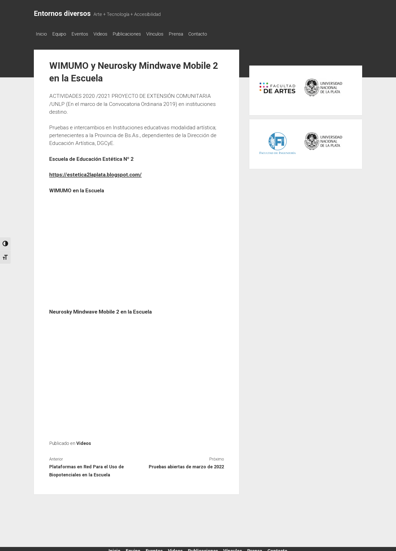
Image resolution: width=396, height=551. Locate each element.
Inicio (41, 34)
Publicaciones (137, 34)
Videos (108, 34)
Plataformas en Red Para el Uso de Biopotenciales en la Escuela (86, 469)
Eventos (85, 34)
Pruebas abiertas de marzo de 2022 (186, 465)
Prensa (191, 34)
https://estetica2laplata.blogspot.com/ (95, 173)
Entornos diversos (62, 14)
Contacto (215, 34)
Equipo (62, 34)
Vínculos (167, 34)
